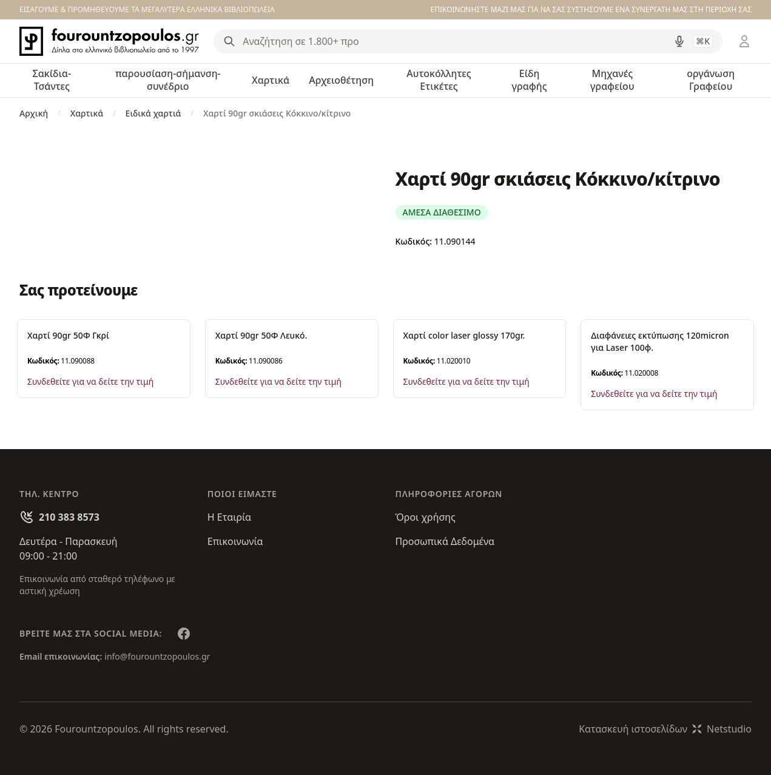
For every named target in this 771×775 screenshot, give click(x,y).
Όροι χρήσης (426, 517)
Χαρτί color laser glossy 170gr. (464, 335)
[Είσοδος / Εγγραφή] (744, 41)
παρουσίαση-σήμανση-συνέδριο (168, 80)
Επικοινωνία (235, 541)
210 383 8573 (69, 517)
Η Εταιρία (229, 517)
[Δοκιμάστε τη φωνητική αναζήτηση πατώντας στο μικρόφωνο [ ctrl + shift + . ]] (679, 41)
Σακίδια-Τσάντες (51, 80)
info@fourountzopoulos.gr (157, 656)
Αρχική (33, 113)
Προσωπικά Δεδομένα (445, 541)
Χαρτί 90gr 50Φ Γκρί (68, 335)
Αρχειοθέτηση (341, 80)
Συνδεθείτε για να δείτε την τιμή (90, 381)
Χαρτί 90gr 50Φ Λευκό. (261, 335)
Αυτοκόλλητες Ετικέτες (438, 80)
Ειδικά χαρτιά (153, 113)
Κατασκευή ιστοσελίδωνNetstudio (665, 729)
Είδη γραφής (529, 80)
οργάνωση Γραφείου (711, 80)
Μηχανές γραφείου (612, 80)
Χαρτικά (270, 80)
